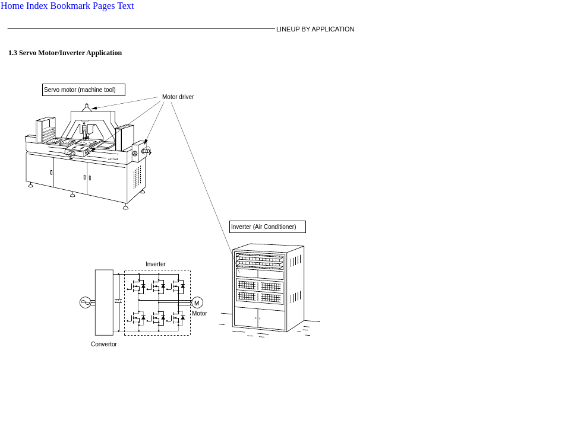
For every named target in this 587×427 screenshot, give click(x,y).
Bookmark (71, 6)
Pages (104, 6)
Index (37, 6)
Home (12, 6)
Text (125, 6)
